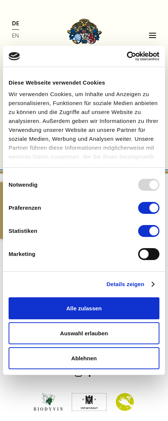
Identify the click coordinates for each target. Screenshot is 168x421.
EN (15, 35)
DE (15, 23)
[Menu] (152, 35)
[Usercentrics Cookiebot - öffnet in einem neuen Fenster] (126, 56)
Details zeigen (125, 284)
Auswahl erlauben (84, 333)
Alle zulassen (84, 308)
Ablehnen (84, 358)
